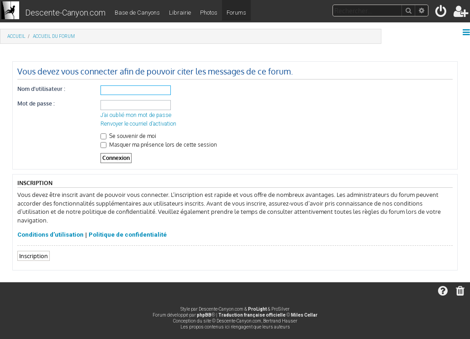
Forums (236, 12)
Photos (208, 12)
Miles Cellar (304, 315)
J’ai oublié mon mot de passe (135, 115)
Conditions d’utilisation (50, 234)
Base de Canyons (137, 12)
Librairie (180, 12)
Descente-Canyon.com (65, 12)
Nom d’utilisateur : (41, 88)
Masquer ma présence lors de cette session (158, 144)
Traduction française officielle (251, 315)
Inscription (33, 256)
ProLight (257, 309)
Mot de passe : (36, 103)
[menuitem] (441, 13)
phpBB (204, 315)
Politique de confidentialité (128, 234)
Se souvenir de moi (128, 135)
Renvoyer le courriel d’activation (138, 124)
